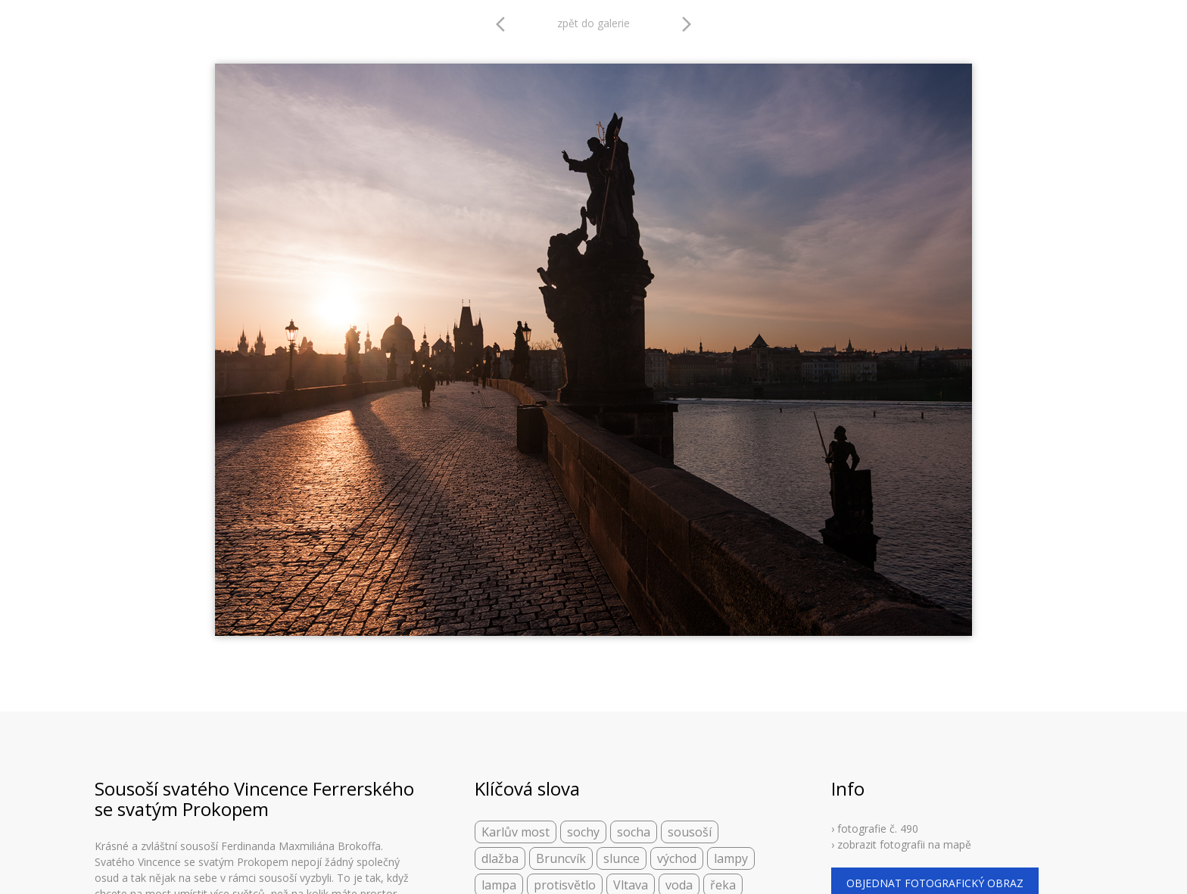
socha (633, 832)
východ (676, 858)
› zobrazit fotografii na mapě (901, 844)
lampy (731, 858)
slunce (621, 858)
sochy (583, 832)
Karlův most (515, 832)
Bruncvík (561, 858)
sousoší (690, 832)
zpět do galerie (593, 23)
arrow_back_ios (505, 24)
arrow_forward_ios (687, 24)
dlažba (500, 858)
